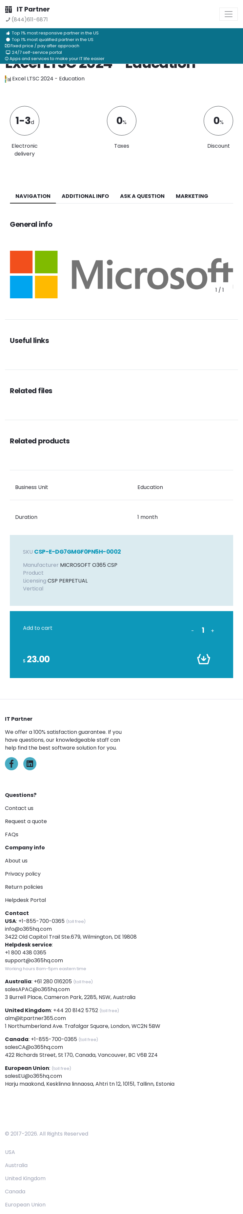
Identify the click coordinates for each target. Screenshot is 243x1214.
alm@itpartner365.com (35, 1018)
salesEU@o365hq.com (33, 1076)
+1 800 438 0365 (25, 952)
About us (16, 860)
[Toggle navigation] (228, 14)
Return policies (24, 887)
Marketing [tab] (192, 196)
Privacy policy (23, 874)
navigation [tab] (33, 196)
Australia (16, 1165)
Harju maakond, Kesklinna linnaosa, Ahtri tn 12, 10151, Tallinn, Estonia (89, 1084)
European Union (25, 1204)
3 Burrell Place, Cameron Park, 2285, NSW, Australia (70, 997)
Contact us (19, 808)
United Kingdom (25, 1178)
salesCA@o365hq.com (34, 1047)
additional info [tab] (85, 196)
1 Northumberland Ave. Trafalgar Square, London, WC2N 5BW (82, 1026)
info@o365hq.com (28, 929)
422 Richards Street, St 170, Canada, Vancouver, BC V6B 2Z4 (81, 1055)
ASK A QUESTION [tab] (142, 196)
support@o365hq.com (34, 960)
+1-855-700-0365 (41, 921)
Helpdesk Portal (25, 900)
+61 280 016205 (53, 981)
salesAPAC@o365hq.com (37, 989)
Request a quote (26, 821)
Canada (15, 1191)
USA (10, 1152)
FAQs (11, 834)
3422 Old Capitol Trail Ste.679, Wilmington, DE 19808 (71, 937)
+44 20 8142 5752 (75, 1010)
